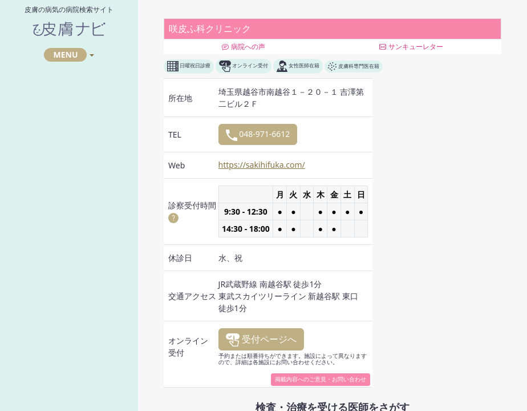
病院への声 (243, 46)
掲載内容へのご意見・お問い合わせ (320, 379)
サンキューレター (411, 46)
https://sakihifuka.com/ (261, 164)
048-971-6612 (258, 134)
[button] (173, 217)
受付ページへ (261, 339)
